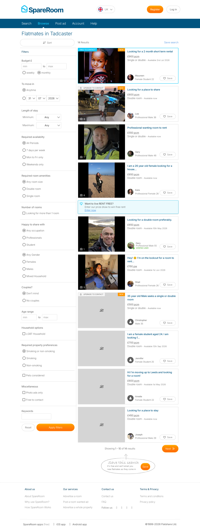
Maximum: (28, 125)
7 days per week (35, 150)
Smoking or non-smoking (40, 351)
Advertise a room (72, 496)
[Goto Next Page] (170, 448)
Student (30, 244)
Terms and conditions (151, 496)
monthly (46, 72)
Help (93, 23)
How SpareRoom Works (38, 507)
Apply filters (55, 427)
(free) (36, 524)
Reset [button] (28, 427)
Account (78, 23)
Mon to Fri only (34, 157)
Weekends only (35, 164)
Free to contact (34, 399)
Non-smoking (34, 365)
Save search (171, 42)
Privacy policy (147, 501)
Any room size (34, 181)
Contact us (107, 496)
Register (155, 9)
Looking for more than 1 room (42, 213)
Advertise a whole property (77, 507)
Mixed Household (36, 276)
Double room (33, 188)
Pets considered (35, 375)
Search (27, 23)
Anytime (31, 90)
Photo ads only (34, 392)
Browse (43, 23)
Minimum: (28, 117)
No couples (32, 300)
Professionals (34, 237)
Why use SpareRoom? (37, 501)
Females (31, 261)
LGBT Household (35, 333)
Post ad (60, 23)
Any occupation (35, 230)
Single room (33, 196)
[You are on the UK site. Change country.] (106, 9)
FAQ (104, 501)
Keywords (27, 411)
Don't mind (32, 293)
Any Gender (33, 254)
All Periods (32, 143)
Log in (173, 9)
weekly (30, 72)
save (145, 466)
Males (29, 269)
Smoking (31, 358)
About (35, 496)
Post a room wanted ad (75, 501)
